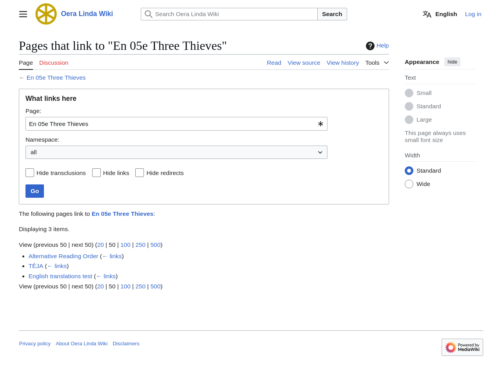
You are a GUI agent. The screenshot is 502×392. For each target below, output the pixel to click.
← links (112, 256)
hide (452, 62)
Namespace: (42, 139)
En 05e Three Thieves (56, 77)
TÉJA (36, 266)
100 (125, 244)
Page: (33, 111)
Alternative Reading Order (63, 256)
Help (376, 46)
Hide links (116, 173)
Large (424, 120)
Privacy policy (35, 343)
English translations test (61, 276)
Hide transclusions (61, 173)
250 (141, 244)
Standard (429, 106)
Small (424, 93)
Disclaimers (126, 343)
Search (332, 14)
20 (100, 244)
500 (156, 244)
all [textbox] (33, 152)
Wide (423, 184)
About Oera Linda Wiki (81, 343)
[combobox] (176, 124)
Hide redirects (165, 173)
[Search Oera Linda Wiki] (229, 14)
